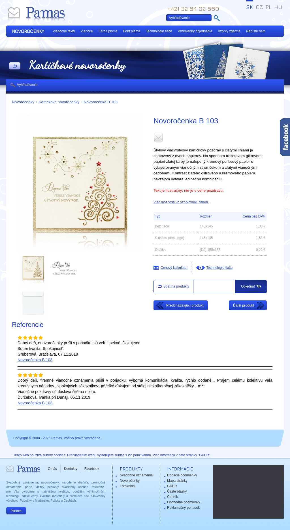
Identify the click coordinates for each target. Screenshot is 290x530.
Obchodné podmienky (183, 502)
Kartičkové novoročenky (59, 102)
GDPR (172, 486)
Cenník (172, 497)
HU (278, 7)
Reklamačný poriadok (183, 508)
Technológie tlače (159, 31)
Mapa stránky (177, 481)
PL (269, 7)
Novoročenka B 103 (101, 102)
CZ (259, 7)
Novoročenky (23, 102)
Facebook (91, 469)
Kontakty (70, 469)
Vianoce (87, 31)
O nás (52, 469)
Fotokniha (127, 486)
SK (249, 7)
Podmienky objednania (195, 31)
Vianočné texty (64, 31)
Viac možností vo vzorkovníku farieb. (181, 202)
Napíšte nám (255, 31)
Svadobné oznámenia (136, 475)
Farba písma (108, 31)
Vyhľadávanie (27, 85)
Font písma (131, 31)
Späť (14, 66)
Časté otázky (177, 491)
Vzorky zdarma (229, 31)
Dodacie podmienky (182, 475)
